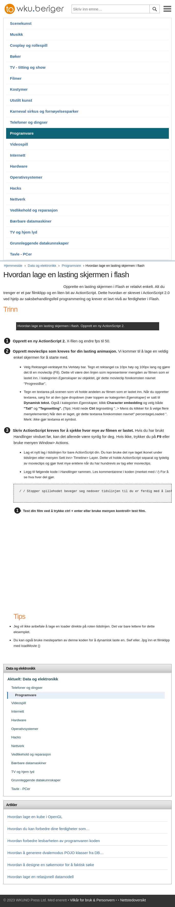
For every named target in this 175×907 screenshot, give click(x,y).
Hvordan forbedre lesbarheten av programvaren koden (53, 841)
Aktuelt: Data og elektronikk (32, 679)
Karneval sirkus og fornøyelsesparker (44, 111)
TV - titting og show (27, 67)
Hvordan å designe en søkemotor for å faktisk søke (50, 865)
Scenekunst (20, 23)
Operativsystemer (26, 177)
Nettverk (17, 199)
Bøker (15, 56)
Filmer (15, 78)
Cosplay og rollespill (29, 45)
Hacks (15, 188)
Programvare (22, 133)
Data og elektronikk (42, 266)
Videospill (19, 144)
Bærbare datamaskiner (31, 221)
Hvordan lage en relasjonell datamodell (40, 877)
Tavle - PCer (21, 254)
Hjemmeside (13, 266)
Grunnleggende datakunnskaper (39, 243)
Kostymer (19, 89)
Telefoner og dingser (29, 122)
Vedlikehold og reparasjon (34, 210)
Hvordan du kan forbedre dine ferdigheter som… (48, 829)
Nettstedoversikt (133, 900)
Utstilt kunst (21, 100)
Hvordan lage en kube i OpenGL (34, 817)
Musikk (16, 34)
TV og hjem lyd (23, 232)
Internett (17, 155)
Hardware (18, 166)
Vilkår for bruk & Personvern (92, 900)
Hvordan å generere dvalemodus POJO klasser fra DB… (55, 853)
